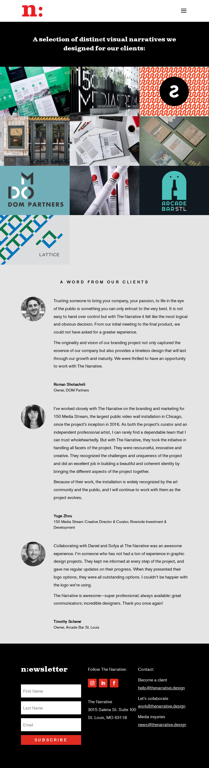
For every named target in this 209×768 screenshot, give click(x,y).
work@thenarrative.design (161, 706)
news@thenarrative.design (162, 724)
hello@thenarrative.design (161, 687)
